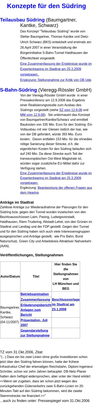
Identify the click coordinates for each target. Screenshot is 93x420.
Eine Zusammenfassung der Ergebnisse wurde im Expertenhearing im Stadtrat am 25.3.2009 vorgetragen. (56, 69)
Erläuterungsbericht (36, 305)
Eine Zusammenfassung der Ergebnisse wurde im (56, 178)
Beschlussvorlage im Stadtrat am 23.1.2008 (66, 304)
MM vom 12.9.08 (32, 114)
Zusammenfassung (35, 299)
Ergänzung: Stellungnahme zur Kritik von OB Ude (55, 80)
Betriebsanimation (35, 294)
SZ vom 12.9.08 (70, 110)
